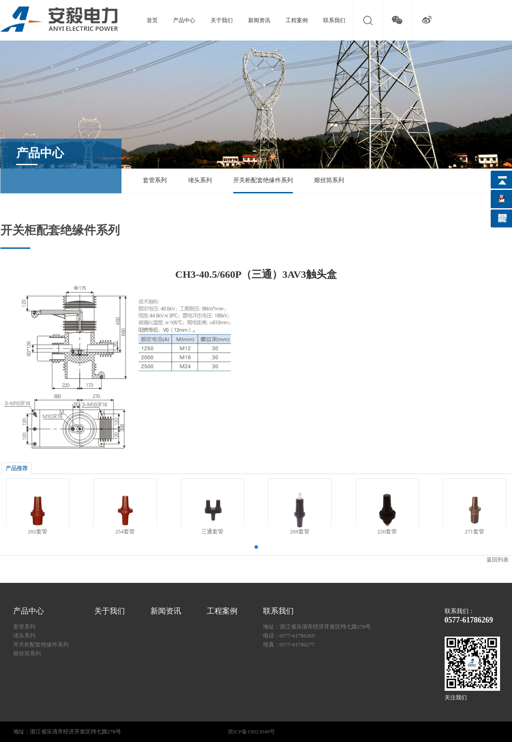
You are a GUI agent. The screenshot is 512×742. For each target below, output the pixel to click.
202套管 (37, 531)
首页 (152, 20)
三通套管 (212, 531)
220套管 (387, 531)
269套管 (300, 531)
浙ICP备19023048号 (251, 731)
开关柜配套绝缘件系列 (263, 180)
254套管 (125, 531)
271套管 (474, 531)
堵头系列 (200, 180)
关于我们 (222, 20)
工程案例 (297, 20)
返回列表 (497, 559)
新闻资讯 (259, 20)
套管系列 (155, 180)
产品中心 (184, 20)
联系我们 (334, 20)
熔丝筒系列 (329, 180)
